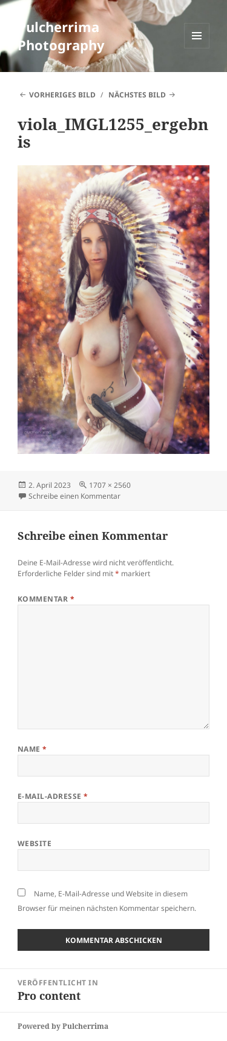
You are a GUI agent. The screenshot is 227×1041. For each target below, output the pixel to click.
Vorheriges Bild (62, 95)
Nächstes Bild (137, 95)
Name (32, 749)
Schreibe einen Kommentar (74, 496)
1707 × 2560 (110, 485)
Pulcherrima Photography (61, 36)
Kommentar (46, 599)
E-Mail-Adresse (53, 796)
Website (34, 843)
